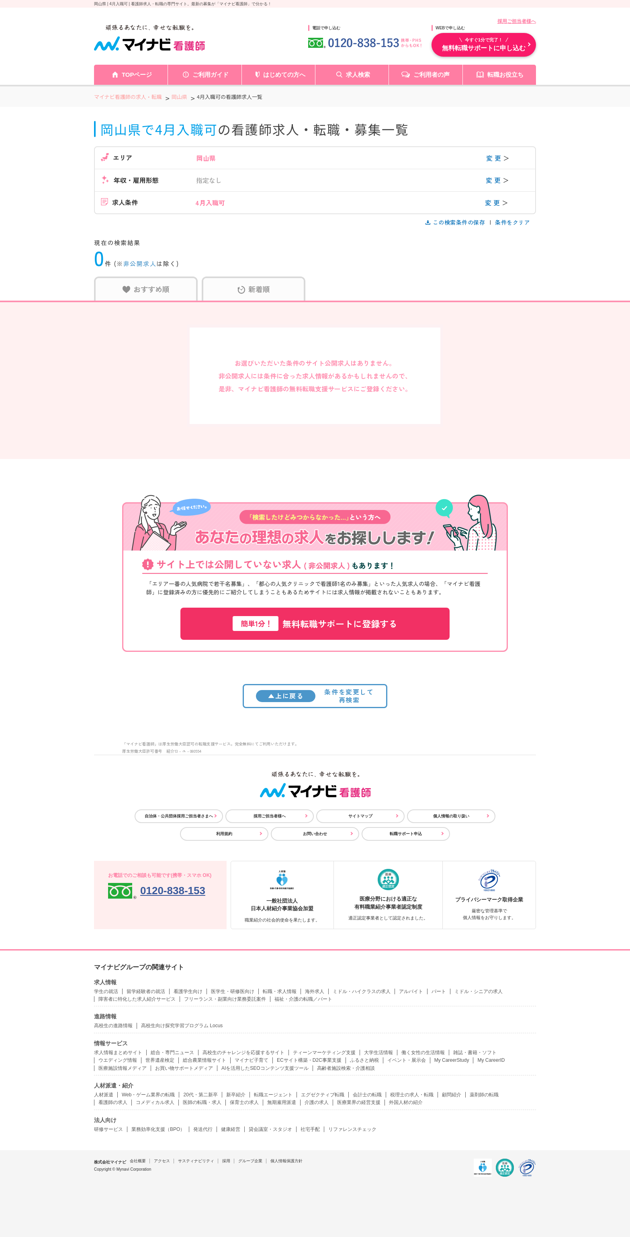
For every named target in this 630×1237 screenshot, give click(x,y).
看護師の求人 (112, 1102)
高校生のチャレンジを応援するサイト (243, 1052)
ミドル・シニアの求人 (478, 991)
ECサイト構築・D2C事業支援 (309, 1060)
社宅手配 (310, 1129)
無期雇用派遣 (281, 1102)
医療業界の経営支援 (358, 1102)
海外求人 (314, 991)
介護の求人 (317, 1102)
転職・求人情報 (280, 991)
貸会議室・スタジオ (270, 1129)
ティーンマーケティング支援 (324, 1052)
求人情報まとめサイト (118, 1052)
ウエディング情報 (117, 1060)
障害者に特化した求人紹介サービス (137, 999)
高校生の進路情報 (113, 1025)
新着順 (253, 289)
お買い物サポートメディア (184, 1068)
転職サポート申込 (406, 833)
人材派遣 (103, 1095)
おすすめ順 (146, 289)
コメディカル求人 (155, 1102)
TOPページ (137, 74)
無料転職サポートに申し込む (484, 44)
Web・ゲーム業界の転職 (148, 1095)
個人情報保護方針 (286, 1161)
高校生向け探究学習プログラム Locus (182, 1025)
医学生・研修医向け (232, 991)
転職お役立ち (505, 74)
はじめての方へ (284, 74)
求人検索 (358, 74)
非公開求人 (140, 263)
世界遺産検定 (159, 1060)
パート (439, 991)
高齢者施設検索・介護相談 (346, 1068)
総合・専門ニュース (172, 1052)
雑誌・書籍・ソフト (475, 1052)
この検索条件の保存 (456, 222)
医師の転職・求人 (202, 1102)
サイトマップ (360, 816)
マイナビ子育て (251, 1060)
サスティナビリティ (196, 1161)
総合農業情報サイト (204, 1060)
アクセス (162, 1161)
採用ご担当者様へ (516, 21)
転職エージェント (273, 1095)
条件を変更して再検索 (315, 695)
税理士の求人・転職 (412, 1095)
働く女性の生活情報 (423, 1052)
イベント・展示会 (406, 1060)
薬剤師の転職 (484, 1095)
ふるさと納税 (364, 1060)
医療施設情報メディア (122, 1068)
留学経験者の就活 (146, 991)
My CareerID (491, 1060)
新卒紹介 (235, 1095)
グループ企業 (250, 1161)
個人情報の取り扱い (451, 816)
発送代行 (203, 1129)
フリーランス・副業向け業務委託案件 (225, 999)
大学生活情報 (378, 1052)
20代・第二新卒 (200, 1095)
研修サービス (108, 1129)
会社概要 (138, 1161)
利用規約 (224, 833)
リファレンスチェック (352, 1129)
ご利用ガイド (210, 74)
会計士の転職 (367, 1095)
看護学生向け (188, 991)
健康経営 (230, 1129)
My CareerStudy (451, 1060)
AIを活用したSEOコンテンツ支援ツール (265, 1068)
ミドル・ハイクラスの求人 (362, 991)
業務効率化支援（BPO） (158, 1129)
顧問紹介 (451, 1095)
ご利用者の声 (431, 74)
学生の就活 (106, 991)
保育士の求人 (244, 1102)
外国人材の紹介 (406, 1102)
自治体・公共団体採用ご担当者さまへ (179, 816)
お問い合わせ (315, 833)
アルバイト (411, 991)
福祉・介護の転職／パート (303, 999)
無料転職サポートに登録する (315, 623)
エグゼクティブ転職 (322, 1095)
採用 (226, 1161)
